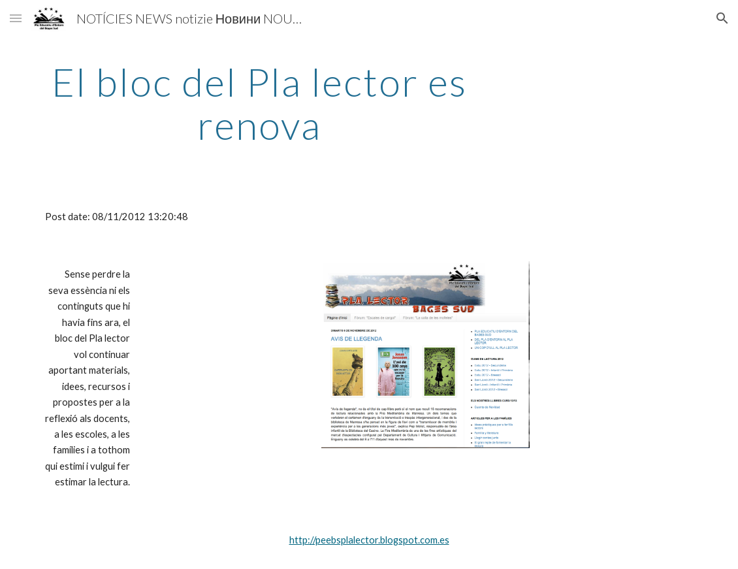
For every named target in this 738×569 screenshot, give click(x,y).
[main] (259, 103)
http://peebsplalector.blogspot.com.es (369, 539)
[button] (15, 18)
